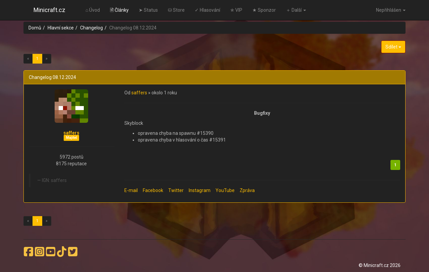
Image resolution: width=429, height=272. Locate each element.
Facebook (153, 190)
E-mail (131, 190)
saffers (71, 132)
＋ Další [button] (296, 10)
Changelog (91, 27)
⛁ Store (176, 10)
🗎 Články (119, 10)
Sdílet (393, 47)
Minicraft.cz (49, 9)
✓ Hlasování (207, 10)
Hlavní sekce (61, 27)
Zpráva (247, 190)
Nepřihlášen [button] (391, 10)
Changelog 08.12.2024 (52, 77)
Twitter (176, 190)
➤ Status (148, 10)
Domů (34, 27)
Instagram (199, 190)
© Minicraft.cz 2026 (380, 265)
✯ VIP (236, 10)
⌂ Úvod (92, 10)
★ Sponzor (264, 10)
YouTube (225, 190)
